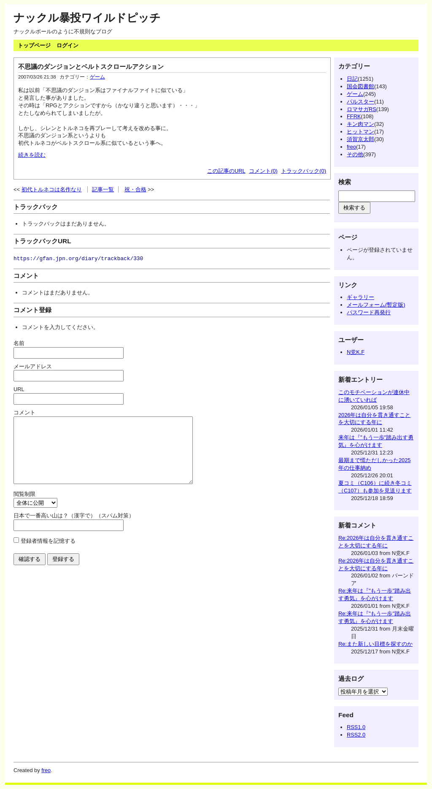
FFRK (354, 116)
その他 (355, 154)
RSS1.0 (356, 727)
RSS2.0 (356, 735)
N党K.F (355, 352)
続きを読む (32, 155)
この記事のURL (226, 171)
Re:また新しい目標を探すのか (375, 644)
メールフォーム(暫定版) (376, 305)
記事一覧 (103, 189)
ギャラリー (360, 297)
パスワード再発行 (369, 312)
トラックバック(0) (303, 171)
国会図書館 (360, 86)
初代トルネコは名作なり (52, 189)
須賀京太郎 (360, 139)
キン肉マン (360, 124)
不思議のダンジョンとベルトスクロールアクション (91, 66)
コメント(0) (263, 171)
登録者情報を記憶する (48, 553)
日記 (352, 79)
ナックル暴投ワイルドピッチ (87, 18)
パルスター (360, 101)
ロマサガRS (361, 109)
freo (351, 147)
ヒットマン (360, 131)
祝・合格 (135, 189)
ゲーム (97, 76)
